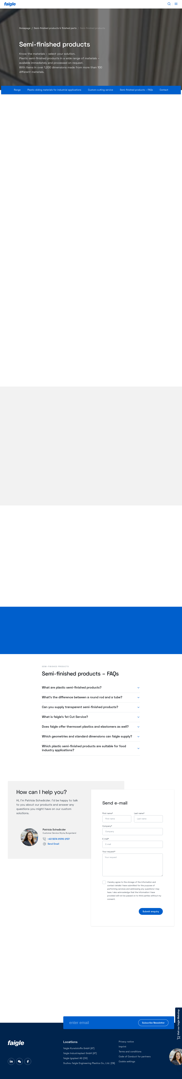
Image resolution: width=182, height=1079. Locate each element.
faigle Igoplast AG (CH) (75, 1058)
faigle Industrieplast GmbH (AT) (80, 1053)
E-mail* (105, 839)
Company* (107, 826)
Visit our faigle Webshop (178, 1024)
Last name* (139, 813)
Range (17, 90)
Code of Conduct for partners (135, 1057)
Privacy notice (126, 1042)
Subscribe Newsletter (153, 1023)
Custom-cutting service (100, 90)
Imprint (122, 1047)
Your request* (108, 852)
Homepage (24, 28)
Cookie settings (127, 1062)
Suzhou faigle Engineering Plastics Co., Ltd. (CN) (89, 1063)
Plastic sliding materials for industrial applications (54, 90)
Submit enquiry (151, 912)
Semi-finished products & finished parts (55, 28)
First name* (107, 813)
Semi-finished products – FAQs (136, 90)
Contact (164, 90)
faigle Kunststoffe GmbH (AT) (79, 1049)
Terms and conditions (130, 1052)
